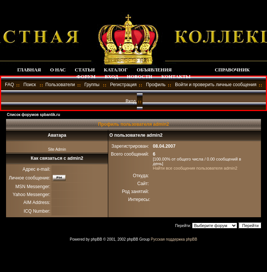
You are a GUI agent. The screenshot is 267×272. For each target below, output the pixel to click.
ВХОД (111, 76)
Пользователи (60, 84)
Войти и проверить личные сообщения (215, 84)
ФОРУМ (86, 76)
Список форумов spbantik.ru (33, 115)
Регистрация (123, 84)
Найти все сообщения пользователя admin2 (195, 168)
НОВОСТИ (139, 76)
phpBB (96, 239)
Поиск (29, 84)
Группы (92, 84)
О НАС (58, 70)
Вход (131, 101)
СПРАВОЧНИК (232, 70)
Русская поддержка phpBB (174, 239)
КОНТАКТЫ (176, 76)
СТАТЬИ (85, 70)
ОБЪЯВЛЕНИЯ (154, 70)
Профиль (156, 84)
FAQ (9, 84)
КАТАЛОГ (115, 70)
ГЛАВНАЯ (29, 70)
